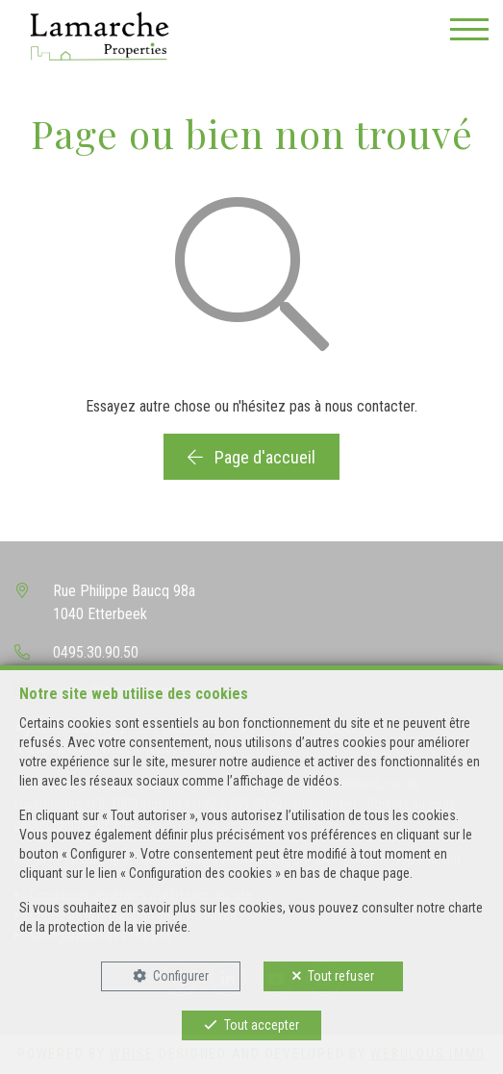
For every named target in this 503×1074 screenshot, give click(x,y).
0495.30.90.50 (95, 652)
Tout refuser (341, 976)
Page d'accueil (251, 457)
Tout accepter (261, 1025)
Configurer (181, 976)
